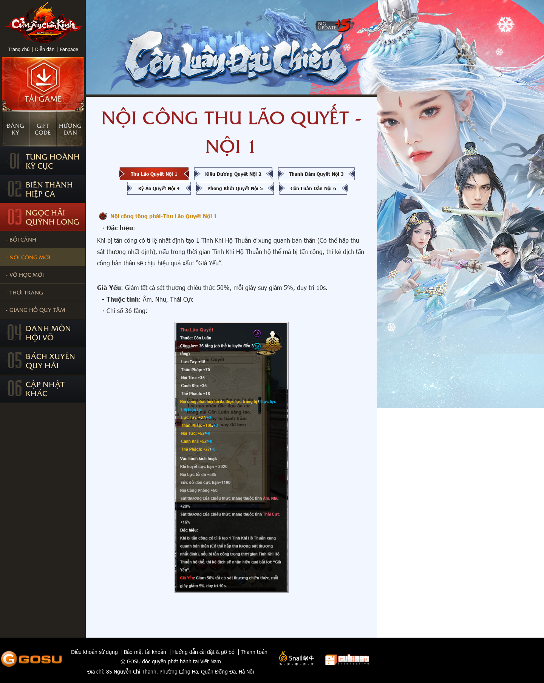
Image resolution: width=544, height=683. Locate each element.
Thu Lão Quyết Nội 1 (154, 174)
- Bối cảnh (21, 239)
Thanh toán (254, 652)
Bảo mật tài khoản (145, 652)
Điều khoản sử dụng (94, 652)
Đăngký (15, 128)
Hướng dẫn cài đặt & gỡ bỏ (203, 652)
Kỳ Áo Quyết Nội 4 (159, 188)
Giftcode (43, 128)
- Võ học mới (25, 274)
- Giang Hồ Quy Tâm (35, 309)
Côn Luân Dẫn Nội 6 (313, 188)
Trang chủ (18, 49)
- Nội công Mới (28, 257)
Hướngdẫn (70, 128)
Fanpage (69, 49)
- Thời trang (24, 292)
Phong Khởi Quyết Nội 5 (235, 188)
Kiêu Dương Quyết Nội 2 (233, 174)
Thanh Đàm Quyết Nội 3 (316, 174)
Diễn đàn (44, 49)
